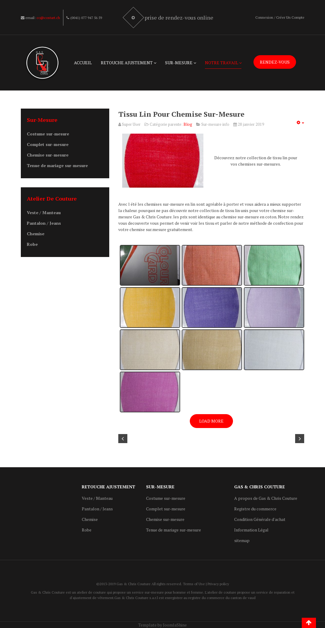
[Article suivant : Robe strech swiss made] (299, 438)
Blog (187, 124)
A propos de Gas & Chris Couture (265, 498)
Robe (32, 244)
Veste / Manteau (44, 212)
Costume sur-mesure (48, 134)
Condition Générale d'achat (259, 519)
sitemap (242, 540)
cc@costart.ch (48, 17)
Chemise (35, 233)
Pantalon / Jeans (44, 223)
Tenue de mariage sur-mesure (57, 165)
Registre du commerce (255, 509)
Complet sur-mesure (48, 144)
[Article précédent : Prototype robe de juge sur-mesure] (122, 438)
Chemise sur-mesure (48, 155)
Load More (211, 421)
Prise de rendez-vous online (180, 17)
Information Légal (251, 530)
